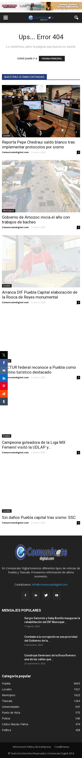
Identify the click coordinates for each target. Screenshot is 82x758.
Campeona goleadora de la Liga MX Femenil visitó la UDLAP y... (33, 445)
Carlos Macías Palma (15, 724)
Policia (6, 718)
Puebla (6, 435)
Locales (6, 135)
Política (6, 730)
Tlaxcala (7, 701)
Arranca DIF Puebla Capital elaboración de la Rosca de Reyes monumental (39, 294)
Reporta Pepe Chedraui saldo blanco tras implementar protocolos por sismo (38, 144)
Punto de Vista (11, 712)
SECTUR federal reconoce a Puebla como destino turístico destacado (39, 370)
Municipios (8, 210)
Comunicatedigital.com (15, 152)
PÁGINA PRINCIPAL (52, 58)
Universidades (10, 707)
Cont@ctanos (62, 746)
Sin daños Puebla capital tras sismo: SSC (39, 517)
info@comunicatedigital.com (49, 584)
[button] (76, 17)
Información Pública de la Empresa (32, 746)
